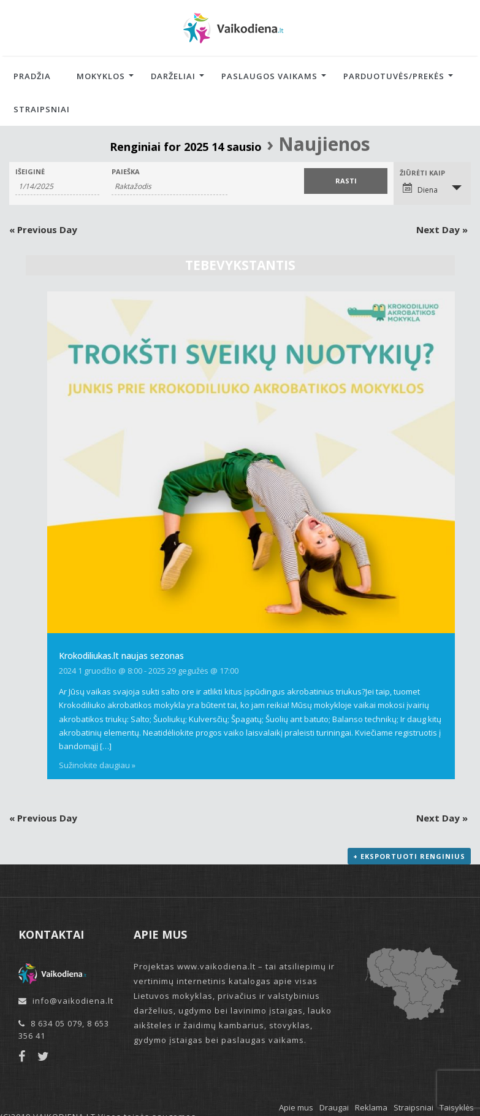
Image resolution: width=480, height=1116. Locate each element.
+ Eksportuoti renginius (409, 856)
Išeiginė (30, 171)
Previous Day (43, 229)
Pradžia (32, 76)
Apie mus (296, 1107)
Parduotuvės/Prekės (393, 76)
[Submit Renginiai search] (346, 181)
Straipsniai (41, 109)
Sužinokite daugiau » (97, 765)
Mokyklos (101, 76)
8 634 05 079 (56, 1023)
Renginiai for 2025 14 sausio (186, 146)
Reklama (371, 1107)
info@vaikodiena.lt (72, 1000)
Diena (420, 189)
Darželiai (173, 76)
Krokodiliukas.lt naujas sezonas (121, 655)
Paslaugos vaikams (269, 76)
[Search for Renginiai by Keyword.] (169, 186)
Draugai (334, 1107)
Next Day (442, 229)
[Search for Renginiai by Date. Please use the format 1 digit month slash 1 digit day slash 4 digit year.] (57, 186)
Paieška (126, 171)
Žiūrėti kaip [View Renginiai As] (422, 172)
